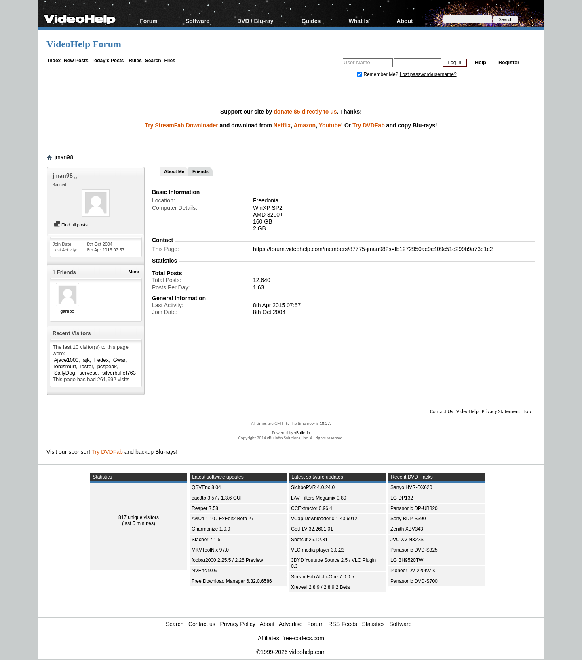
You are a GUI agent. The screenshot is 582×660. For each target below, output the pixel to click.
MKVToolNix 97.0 (210, 550)
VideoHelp (467, 411)
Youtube (330, 125)
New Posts (76, 60)
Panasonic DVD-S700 (414, 581)
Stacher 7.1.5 (206, 539)
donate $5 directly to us (305, 111)
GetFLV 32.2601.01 (312, 529)
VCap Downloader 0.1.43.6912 (324, 518)
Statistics (373, 624)
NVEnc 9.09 (204, 571)
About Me (174, 171)
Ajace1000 (66, 360)
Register (508, 62)
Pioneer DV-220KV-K (413, 571)
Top (527, 411)
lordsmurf (65, 366)
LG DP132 (401, 498)
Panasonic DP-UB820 (414, 508)
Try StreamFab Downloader (181, 125)
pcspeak (107, 366)
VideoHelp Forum (83, 44)
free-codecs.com (303, 638)
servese (89, 373)
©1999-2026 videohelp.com (290, 652)
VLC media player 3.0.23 (317, 550)
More (134, 271)
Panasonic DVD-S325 (414, 550)
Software (197, 21)
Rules (135, 60)
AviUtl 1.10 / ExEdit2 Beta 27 (223, 518)
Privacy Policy (237, 624)
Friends (200, 171)
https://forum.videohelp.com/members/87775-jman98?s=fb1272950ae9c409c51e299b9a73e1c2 (373, 249)
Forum (149, 21)
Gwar (119, 360)
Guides (311, 21)
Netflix (282, 125)
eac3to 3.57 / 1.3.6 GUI (217, 498)
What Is (358, 21)
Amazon (305, 125)
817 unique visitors (138, 517)
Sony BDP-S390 (408, 518)
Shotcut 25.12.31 (309, 539)
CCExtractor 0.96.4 (311, 508)
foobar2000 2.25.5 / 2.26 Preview (227, 560)
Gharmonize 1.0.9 (211, 529)
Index (54, 60)
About (404, 21)
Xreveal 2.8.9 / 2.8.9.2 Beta (320, 587)
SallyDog (64, 373)
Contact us (201, 624)
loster (86, 366)
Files (169, 60)
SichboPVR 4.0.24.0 (313, 487)
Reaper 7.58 (205, 508)
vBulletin (302, 432)
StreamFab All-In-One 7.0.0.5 (322, 577)
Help (480, 62)
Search (153, 60)
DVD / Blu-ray (255, 21)
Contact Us (441, 411)
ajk (86, 360)
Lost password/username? (428, 74)
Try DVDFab (368, 125)
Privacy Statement (501, 411)
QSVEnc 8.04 (206, 487)
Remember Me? (378, 74)
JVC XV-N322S (407, 539)
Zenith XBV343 (406, 529)
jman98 (64, 157)
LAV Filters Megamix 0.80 (318, 498)
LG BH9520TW (406, 560)
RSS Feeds (342, 624)
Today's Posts (107, 60)
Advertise (290, 624)
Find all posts (71, 224)
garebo (67, 311)
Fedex (101, 360)
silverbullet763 (119, 373)
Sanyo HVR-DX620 (411, 487)
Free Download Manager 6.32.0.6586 (232, 581)
